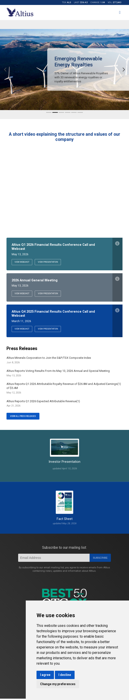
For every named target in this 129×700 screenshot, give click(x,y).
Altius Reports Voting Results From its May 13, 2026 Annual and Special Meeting (58, 374)
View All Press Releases (24, 417)
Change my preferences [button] (57, 684)
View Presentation (51, 262)
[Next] (123, 69)
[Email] (54, 559)
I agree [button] (45, 675)
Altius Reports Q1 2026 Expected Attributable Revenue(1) (43, 404)
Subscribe (100, 559)
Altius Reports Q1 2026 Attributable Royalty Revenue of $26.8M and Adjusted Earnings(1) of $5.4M (63, 389)
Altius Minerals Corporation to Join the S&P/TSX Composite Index (48, 361)
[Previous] (5, 69)
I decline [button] (64, 675)
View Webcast (23, 262)
